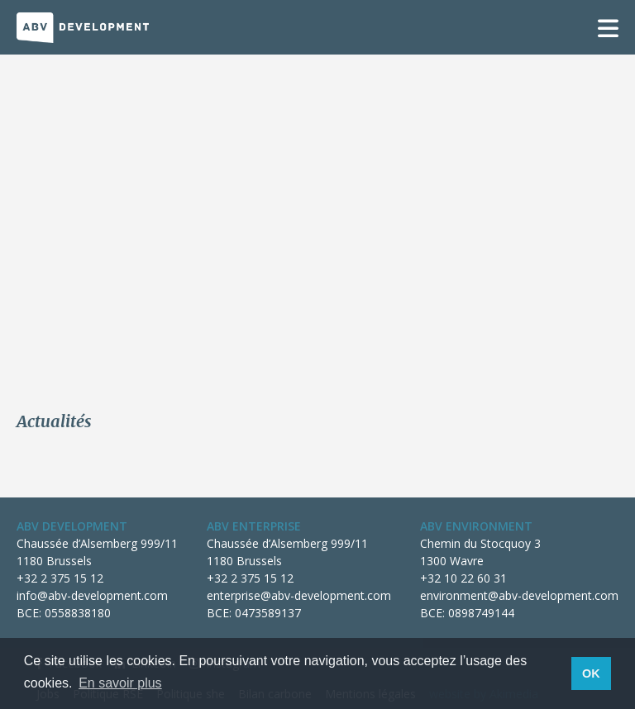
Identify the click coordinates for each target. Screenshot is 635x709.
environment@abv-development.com (519, 595)
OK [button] (591, 673)
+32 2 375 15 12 (60, 578)
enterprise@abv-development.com (299, 595)
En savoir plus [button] (120, 683)
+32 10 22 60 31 (463, 578)
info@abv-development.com (92, 595)
